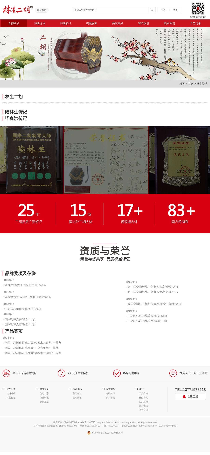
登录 (163, 10)
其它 (190, 83)
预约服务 (77, 393)
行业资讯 (44, 397)
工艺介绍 (11, 397)
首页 (182, 83)
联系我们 (169, 23)
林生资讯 (65, 23)
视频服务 (91, 23)
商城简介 (110, 393)
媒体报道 (44, 401)
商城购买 (117, 23)
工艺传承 (195, 23)
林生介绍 (39, 23)
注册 (175, 10)
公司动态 (44, 393)
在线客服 (190, 396)
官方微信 (143, 406)
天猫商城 (143, 393)
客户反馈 (143, 23)
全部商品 (13, 23)
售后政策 (77, 397)
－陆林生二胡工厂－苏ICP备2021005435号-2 (124, 425)
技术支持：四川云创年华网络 (162, 425)
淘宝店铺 (143, 410)
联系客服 (110, 397)
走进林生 (11, 393)
